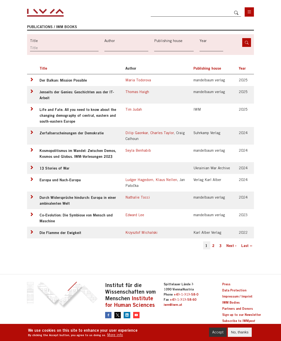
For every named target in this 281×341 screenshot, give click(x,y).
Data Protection (234, 290)
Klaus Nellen (166, 180)
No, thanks (240, 334)
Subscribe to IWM (238, 321)
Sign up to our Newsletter (241, 315)
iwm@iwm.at (173, 305)
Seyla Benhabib (138, 150)
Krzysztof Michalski (141, 232)
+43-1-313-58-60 (183, 299)
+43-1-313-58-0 (186, 294)
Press (226, 284)
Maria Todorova (138, 80)
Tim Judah (133, 109)
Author (109, 41)
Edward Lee (134, 215)
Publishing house (168, 41)
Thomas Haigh (137, 92)
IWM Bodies (231, 302)
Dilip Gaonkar (136, 133)
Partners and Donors (237, 308)
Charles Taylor (162, 133)
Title (34, 41)
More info (115, 336)
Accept (217, 334)
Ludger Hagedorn (139, 180)
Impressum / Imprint (237, 296)
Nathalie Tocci (137, 197)
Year (203, 41)
